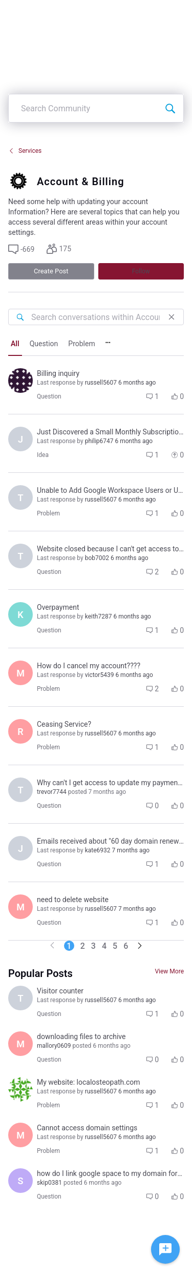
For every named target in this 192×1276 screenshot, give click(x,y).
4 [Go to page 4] (104, 946)
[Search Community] (170, 108)
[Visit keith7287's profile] (20, 614)
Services (24, 150)
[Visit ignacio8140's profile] (20, 380)
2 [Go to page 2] (82, 946)
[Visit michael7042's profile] (20, 1135)
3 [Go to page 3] (93, 946)
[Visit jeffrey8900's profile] (20, 439)
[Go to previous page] (52, 946)
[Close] (171, 317)
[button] (21, 249)
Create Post (51, 271)
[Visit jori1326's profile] (20, 848)
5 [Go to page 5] (115, 946)
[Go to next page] (140, 946)
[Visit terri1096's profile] (20, 998)
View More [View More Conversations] (169, 971)
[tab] (15, 344)
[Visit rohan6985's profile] (20, 1089)
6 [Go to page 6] (125, 946)
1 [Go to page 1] (69, 946)
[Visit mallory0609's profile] (20, 1043)
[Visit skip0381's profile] (20, 1180)
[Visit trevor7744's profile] (20, 556)
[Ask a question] (165, 1249)
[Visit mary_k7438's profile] (20, 673)
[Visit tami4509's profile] (20, 497)
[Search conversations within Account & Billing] (20, 317)
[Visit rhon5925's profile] (20, 731)
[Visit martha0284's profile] (20, 906)
